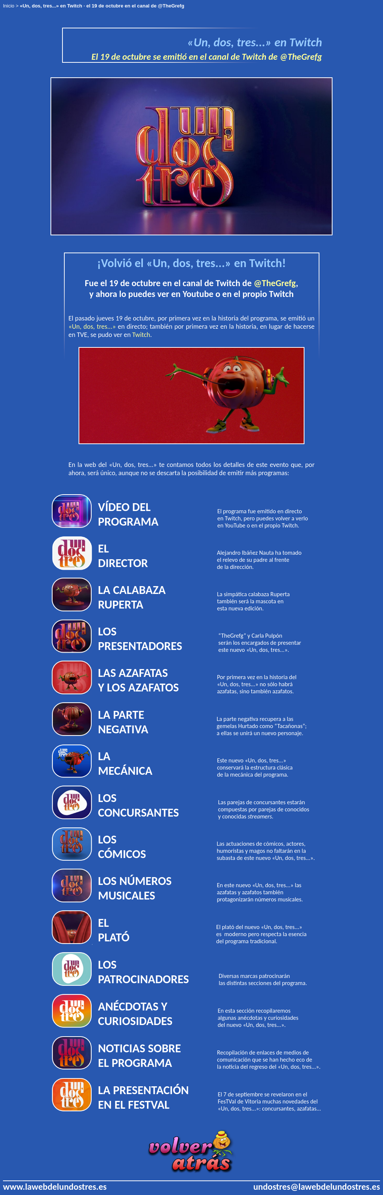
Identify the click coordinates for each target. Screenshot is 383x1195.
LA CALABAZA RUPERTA (132, 597)
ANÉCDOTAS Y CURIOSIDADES (135, 1013)
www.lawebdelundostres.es (55, 1186)
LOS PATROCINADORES (143, 972)
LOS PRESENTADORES (140, 638)
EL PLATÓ (113, 930)
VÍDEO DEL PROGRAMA (128, 514)
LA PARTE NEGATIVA (123, 722)
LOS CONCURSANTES (138, 805)
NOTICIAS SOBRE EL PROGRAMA (139, 1055)
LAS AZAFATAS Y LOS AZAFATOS (138, 680)
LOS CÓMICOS (122, 846)
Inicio (8, 6)
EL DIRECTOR (123, 555)
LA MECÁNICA (125, 763)
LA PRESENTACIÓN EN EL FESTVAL (143, 1097)
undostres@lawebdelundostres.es (316, 1186)
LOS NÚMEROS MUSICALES (135, 888)
